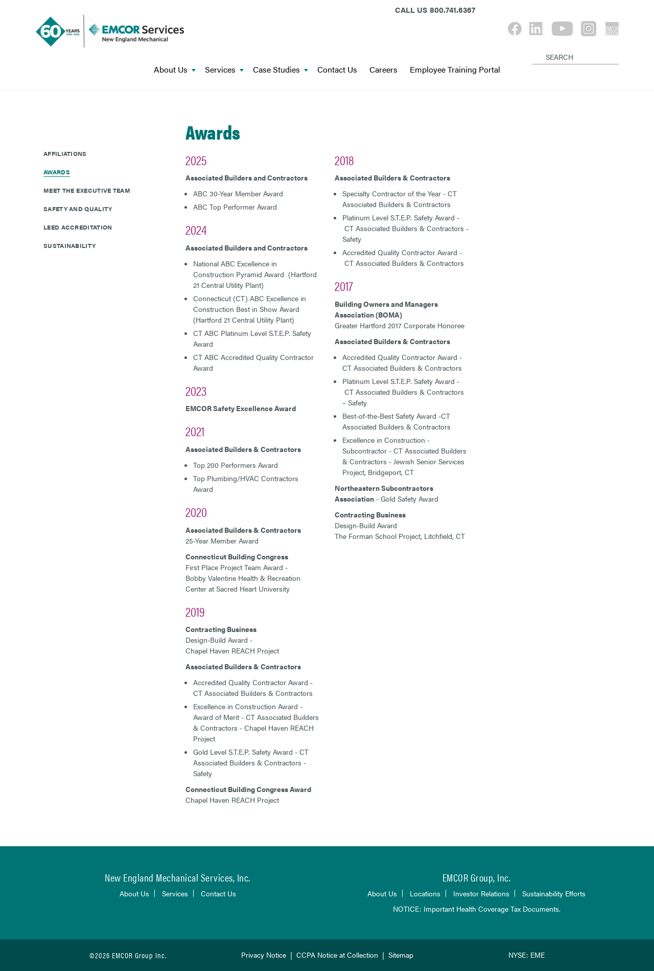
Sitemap (400, 955)
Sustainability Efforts (554, 893)
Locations (425, 893)
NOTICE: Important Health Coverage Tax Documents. (476, 909)
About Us (175, 69)
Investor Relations (481, 893)
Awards (56, 171)
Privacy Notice (263, 955)
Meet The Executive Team (86, 190)
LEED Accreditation (77, 227)
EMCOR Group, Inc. (476, 877)
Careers (383, 69)
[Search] (534, 49)
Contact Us (337, 69)
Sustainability (69, 245)
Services (224, 69)
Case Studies (280, 69)
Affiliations (65, 153)
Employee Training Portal (455, 69)
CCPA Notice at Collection (337, 955)
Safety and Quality (77, 208)
